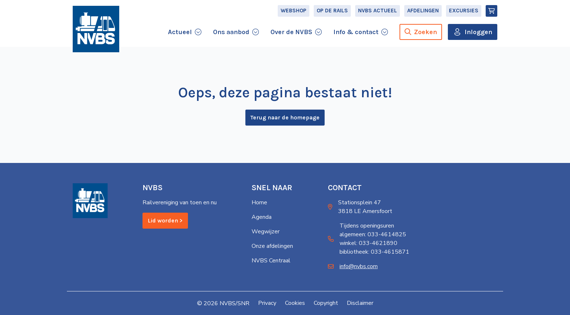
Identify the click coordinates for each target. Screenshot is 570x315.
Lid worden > (165, 220)
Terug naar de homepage (285, 118)
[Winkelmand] (491, 13)
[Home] (96, 33)
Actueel (180, 34)
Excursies (463, 13)
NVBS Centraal (271, 261)
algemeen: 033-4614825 (373, 235)
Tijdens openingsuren (367, 226)
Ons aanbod (231, 34)
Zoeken (421, 34)
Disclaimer (360, 303)
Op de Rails (332, 13)
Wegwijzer (266, 232)
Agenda (262, 217)
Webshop (293, 13)
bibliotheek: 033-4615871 (374, 252)
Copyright (326, 303)
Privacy (267, 303)
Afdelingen (423, 13)
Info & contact (355, 34)
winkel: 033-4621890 (368, 244)
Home (259, 203)
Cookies (295, 303)
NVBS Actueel (377, 13)
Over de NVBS (291, 34)
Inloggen (478, 34)
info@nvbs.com (359, 267)
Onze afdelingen (272, 246)
